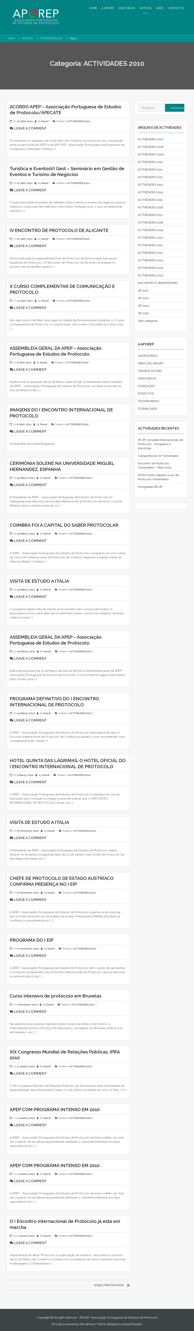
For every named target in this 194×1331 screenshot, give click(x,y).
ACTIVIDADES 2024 (150, 268)
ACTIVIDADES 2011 (150, 169)
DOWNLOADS (147, 408)
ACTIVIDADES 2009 (151, 154)
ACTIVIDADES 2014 (150, 192)
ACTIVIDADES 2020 (150, 237)
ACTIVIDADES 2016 (150, 207)
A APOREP (108, 8)
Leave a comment (30, 128)
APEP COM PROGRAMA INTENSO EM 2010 (55, 1109)
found (44, 121)
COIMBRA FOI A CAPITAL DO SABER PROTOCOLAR (64, 525)
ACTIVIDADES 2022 (150, 252)
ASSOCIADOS (127, 8)
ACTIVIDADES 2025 (150, 275)
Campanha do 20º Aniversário (158, 456)
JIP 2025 (143, 313)
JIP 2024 (143, 305)
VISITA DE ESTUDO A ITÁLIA (39, 581)
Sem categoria (148, 321)
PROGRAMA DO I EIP (31, 940)
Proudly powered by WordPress (73, 1324)
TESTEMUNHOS (148, 401)
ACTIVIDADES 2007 (150, 139)
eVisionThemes (132, 1324)
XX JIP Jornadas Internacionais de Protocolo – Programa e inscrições (160, 444)
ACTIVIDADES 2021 (150, 245)
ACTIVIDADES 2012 (150, 177)
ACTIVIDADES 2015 (150, 200)
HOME (93, 8)
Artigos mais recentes (109, 1285)
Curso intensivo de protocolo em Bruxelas (55, 996)
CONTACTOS (176, 8)
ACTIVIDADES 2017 (150, 215)
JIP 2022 (143, 290)
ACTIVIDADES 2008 (150, 147)
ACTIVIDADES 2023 (150, 260)
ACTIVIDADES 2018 (150, 222)
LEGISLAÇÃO (146, 386)
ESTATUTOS (146, 393)
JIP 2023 (143, 298)
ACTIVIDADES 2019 (150, 230)
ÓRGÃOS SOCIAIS (150, 371)
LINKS (159, 8)
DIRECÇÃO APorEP (150, 363)
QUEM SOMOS (147, 356)
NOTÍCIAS (146, 8)
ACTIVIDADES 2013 (150, 184)
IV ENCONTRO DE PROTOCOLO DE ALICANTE (59, 230)
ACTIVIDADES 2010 (78, 121)
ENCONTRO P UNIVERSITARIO (158, 283)
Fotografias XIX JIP (150, 487)
